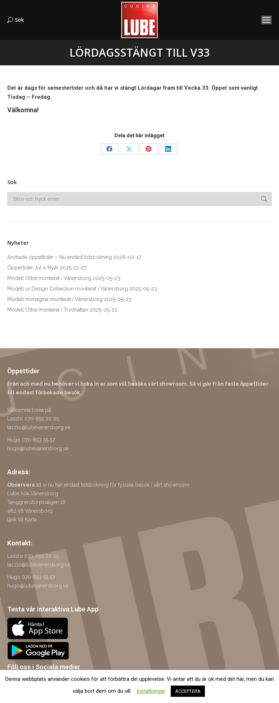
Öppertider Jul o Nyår (32, 268)
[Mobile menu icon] (266, 20)
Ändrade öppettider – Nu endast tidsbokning (59, 257)
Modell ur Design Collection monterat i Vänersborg (67, 289)
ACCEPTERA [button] (188, 691)
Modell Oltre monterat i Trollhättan (47, 310)
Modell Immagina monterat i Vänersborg (54, 299)
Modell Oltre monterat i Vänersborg (49, 278)
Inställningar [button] (151, 691)
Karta (31, 520)
